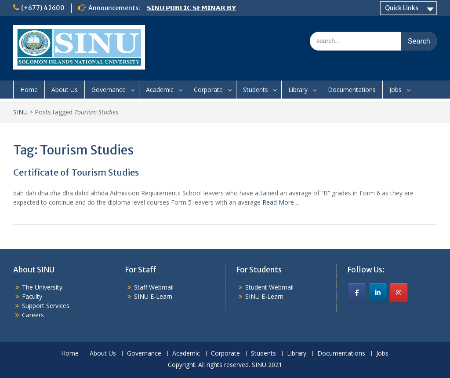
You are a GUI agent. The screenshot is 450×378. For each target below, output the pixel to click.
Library (298, 89)
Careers (33, 315)
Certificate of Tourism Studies (76, 172)
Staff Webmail (154, 287)
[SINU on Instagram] (398, 292)
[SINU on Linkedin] (378, 292)
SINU (20, 112)
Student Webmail (269, 287)
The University (42, 287)
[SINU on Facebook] (357, 292)
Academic (160, 89)
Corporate (208, 89)
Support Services (45, 305)
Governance (108, 89)
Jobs (395, 89)
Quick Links (401, 8)
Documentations (352, 89)
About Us (64, 89)
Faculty (32, 296)
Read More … (281, 202)
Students (255, 89)
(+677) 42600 (43, 8)
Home (29, 89)
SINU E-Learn (153, 296)
